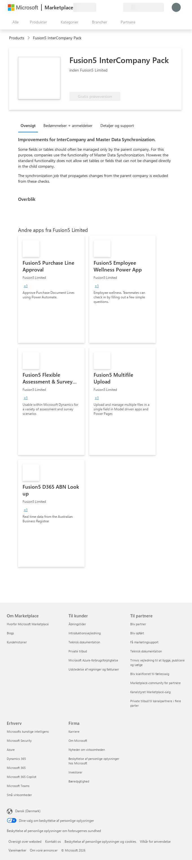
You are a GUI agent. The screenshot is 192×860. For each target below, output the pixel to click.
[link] (51, 289)
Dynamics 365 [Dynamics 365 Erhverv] (16, 758)
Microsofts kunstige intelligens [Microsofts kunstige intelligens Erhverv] (28, 731)
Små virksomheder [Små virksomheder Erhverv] (19, 795)
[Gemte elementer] (112, 7)
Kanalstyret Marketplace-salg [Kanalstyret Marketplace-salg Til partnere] (150, 692)
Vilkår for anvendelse (155, 841)
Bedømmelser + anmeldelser (67, 125)
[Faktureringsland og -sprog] (143, 7)
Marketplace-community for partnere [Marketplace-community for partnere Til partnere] (155, 683)
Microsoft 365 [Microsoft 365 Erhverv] (16, 768)
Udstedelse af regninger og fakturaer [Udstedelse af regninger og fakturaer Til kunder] (94, 669)
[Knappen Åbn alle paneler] (14, 22)
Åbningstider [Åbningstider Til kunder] (77, 624)
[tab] (29, 125)
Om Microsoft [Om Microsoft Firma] (78, 740)
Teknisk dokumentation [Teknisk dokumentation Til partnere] (146, 651)
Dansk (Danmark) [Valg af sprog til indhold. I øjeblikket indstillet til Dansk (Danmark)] (28, 811)
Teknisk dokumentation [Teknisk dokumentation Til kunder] (84, 642)
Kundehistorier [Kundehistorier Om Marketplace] (17, 642)
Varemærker (17, 850)
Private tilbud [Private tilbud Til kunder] (78, 651)
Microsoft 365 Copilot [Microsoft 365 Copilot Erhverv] (21, 777)
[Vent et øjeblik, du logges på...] (176, 7)
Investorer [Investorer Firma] (75, 772)
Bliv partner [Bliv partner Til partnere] (138, 624)
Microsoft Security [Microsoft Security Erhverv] (19, 740)
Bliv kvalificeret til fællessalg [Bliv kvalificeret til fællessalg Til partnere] (149, 674)
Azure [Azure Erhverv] (11, 749)
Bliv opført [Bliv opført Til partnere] (137, 633)
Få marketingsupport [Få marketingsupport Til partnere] (144, 642)
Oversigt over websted (24, 841)
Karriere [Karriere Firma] (74, 731)
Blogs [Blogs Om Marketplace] (10, 633)
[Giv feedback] (98, 7)
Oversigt (28, 125)
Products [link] (16, 37)
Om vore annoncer (44, 850)
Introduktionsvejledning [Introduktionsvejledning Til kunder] (85, 633)
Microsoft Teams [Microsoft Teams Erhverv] (18, 786)
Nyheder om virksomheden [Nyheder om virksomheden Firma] (87, 749)
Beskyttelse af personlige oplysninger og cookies (100, 841)
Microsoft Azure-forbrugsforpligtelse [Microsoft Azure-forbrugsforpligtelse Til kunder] (93, 660)
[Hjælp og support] (105, 7)
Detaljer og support (117, 125)
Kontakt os (53, 841)
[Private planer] (118, 7)
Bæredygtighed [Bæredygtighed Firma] (79, 781)
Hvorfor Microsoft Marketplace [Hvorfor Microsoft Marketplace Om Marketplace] (28, 624)
